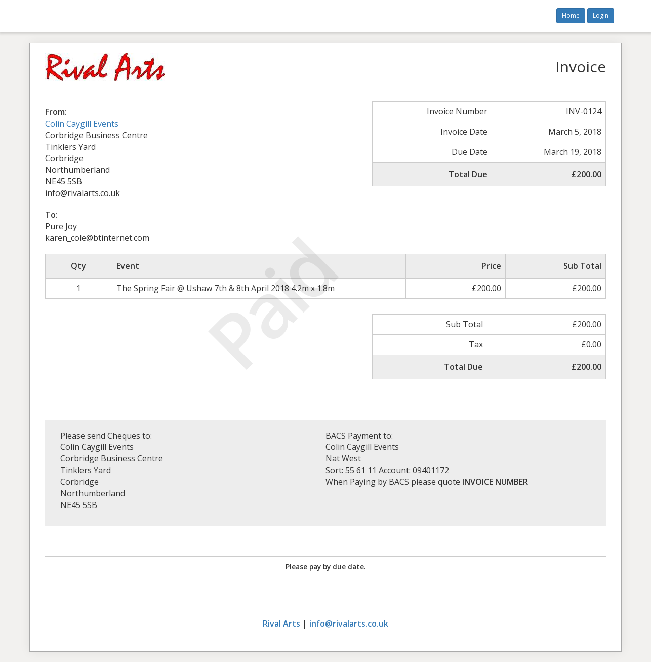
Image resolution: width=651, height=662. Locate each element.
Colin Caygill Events (81, 123)
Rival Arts (281, 623)
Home (571, 15)
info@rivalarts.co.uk (348, 623)
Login (600, 15)
